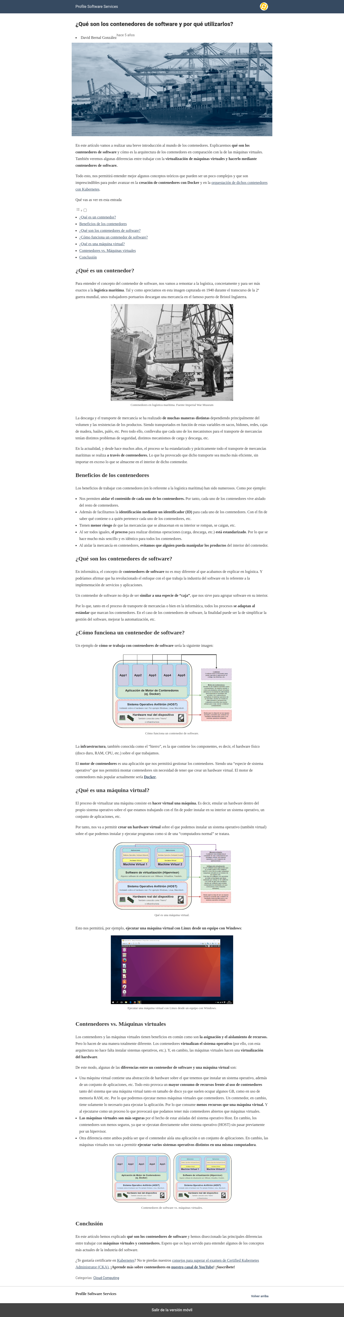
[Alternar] (85, 210)
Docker (150, 777)
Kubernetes (125, 1260)
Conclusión (88, 257)
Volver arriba (260, 1296)
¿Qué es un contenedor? (97, 217)
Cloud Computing (106, 1278)
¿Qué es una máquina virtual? (102, 244)
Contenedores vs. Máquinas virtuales (107, 251)
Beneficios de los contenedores (103, 224)
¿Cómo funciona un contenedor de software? (113, 237)
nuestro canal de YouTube (192, 1267)
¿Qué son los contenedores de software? (109, 230)
